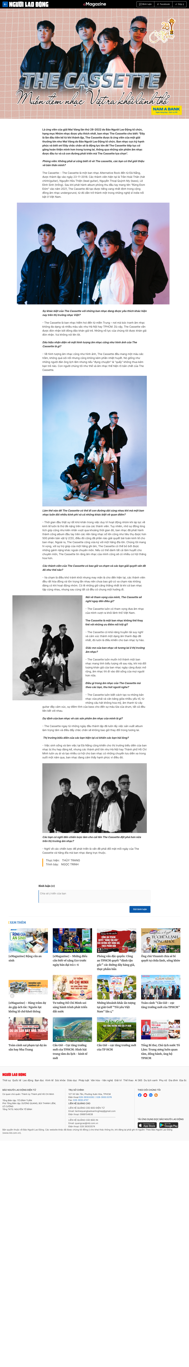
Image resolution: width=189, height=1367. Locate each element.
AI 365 (138, 1082)
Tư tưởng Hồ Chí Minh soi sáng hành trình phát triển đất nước (70, 1009)
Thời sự (6, 1082)
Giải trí (118, 1082)
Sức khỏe (60, 1082)
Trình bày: (52, 866)
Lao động (28, 1082)
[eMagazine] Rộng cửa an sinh (25, 960)
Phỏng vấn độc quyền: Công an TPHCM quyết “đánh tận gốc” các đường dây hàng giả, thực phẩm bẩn (116, 965)
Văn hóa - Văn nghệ (102, 1082)
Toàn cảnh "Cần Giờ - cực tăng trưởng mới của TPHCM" (160, 1007)
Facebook (163, 4)
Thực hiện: (53, 862)
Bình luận (145, 4)
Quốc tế (16, 1082)
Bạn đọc (39, 1082)
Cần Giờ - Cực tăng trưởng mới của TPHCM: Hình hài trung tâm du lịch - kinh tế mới (70, 1054)
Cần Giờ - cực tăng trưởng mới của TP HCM (116, 1050)
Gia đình (173, 1082)
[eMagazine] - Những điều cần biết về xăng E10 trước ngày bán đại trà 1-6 (70, 963)
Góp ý (179, 4)
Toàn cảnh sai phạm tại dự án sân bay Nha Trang (28, 1050)
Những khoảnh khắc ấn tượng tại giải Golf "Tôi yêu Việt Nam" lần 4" (116, 1009)
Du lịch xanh (151, 1082)
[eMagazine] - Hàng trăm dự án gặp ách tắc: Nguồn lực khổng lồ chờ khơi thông (27, 1009)
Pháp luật (84, 1082)
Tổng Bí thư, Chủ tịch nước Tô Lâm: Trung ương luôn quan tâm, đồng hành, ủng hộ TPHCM (160, 1054)
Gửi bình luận (140, 911)
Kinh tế (50, 1082)
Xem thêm (18, 925)
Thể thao (128, 1082)
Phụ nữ (163, 1082)
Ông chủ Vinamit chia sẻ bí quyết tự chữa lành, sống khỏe (160, 960)
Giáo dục (72, 1082)
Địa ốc (183, 1082)
